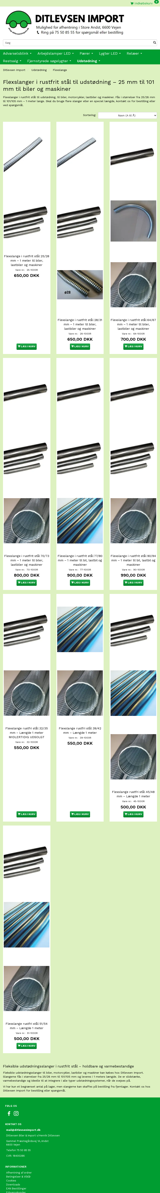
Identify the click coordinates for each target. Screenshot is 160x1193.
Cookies (11, 1142)
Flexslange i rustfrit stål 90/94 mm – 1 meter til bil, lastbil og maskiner (133, 541)
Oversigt (11, 1173)
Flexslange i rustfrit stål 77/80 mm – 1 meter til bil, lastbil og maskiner (79, 541)
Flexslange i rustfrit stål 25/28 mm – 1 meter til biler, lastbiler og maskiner (27, 254)
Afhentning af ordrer (19, 1134)
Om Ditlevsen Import (19, 1157)
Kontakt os (13, 1169)
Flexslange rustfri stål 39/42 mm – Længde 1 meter (80, 705)
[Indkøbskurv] (144, 3)
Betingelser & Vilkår (18, 1138)
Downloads (13, 1146)
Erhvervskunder (16, 1153)
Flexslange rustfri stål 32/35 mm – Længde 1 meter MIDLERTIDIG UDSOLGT (26, 707)
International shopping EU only (25, 1181)
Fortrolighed (14, 1161)
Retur (9, 1177)
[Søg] (154, 43)
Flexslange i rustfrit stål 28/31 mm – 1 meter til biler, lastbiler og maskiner (80, 314)
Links (9, 1185)
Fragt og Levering (17, 1165)
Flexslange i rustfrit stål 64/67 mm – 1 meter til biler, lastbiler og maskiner (133, 314)
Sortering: (89, 115)
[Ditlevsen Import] (80, 21)
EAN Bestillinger (16, 1150)
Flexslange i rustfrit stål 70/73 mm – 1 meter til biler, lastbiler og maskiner (27, 541)
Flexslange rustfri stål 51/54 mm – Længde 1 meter (27, 987)
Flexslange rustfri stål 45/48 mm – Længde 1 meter (133, 765)
